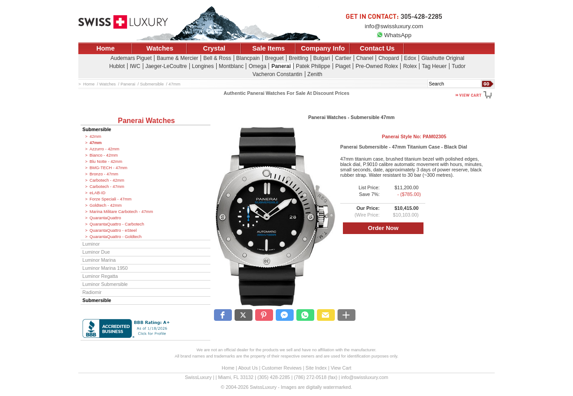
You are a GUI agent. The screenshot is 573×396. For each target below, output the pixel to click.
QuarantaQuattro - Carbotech (117, 224)
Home (105, 48)
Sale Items (268, 48)
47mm (96, 143)
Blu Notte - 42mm (106, 161)
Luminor (91, 244)
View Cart (341, 367)
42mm (95, 136)
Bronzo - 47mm (104, 174)
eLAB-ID (97, 193)
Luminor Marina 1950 (105, 268)
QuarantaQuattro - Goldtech (115, 236)
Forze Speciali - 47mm (111, 199)
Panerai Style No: (414, 136)
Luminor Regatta (100, 276)
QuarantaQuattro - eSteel (113, 230)
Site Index (316, 367)
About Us (248, 367)
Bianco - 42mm (104, 155)
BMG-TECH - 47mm (108, 168)
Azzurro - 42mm (105, 149)
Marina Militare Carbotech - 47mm (121, 211)
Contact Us (377, 48)
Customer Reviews (281, 367)
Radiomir (92, 292)
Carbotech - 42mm (107, 180)
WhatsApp (393, 35)
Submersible (96, 129)
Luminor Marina (98, 260)
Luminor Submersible (105, 284)
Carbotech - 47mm (107, 186)
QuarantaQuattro (105, 218)
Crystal (214, 48)
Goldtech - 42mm (106, 205)
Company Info (323, 48)
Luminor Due (96, 252)
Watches (159, 48)
